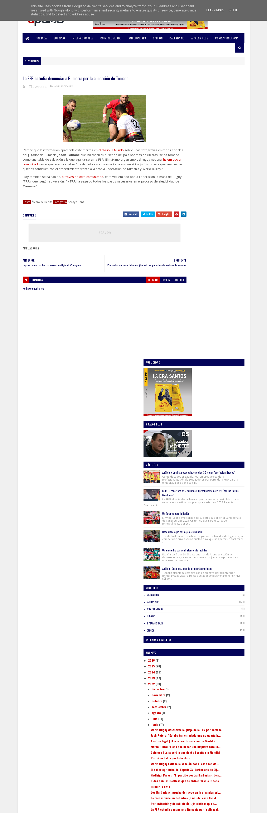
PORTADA (41, 38)
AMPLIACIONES (137, 38)
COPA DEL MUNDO (111, 38)
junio (189, 468)
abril (189, 629)
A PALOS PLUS (199, 38)
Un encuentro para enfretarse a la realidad (219, 283)
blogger (137, 286)
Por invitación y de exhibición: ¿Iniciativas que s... (213, 587)
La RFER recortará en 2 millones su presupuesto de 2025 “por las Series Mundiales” (216, 217)
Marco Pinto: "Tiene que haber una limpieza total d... (214, 502)
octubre (191, 444)
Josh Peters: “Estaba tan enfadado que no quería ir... (213, 484)
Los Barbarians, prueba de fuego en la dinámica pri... (210, 569)
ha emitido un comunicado (67, 164)
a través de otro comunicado (82, 182)
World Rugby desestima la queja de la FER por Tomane (212, 475)
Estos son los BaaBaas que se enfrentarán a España (214, 554)
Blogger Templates (78, 807)
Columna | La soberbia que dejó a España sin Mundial (214, 511)
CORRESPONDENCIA (227, 38)
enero (190, 647)
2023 (186, 421)
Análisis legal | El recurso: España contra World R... (212, 493)
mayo (189, 624)
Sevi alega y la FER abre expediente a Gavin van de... (213, 615)
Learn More (215, 10)
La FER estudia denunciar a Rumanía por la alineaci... (213, 596)
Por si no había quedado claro (205, 519)
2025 (186, 409)
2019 (185, 666)
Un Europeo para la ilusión (210, 240)
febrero (191, 641)
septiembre (194, 450)
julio (189, 462)
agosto (191, 456)
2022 (186, 427)
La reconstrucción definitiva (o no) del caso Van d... (214, 578)
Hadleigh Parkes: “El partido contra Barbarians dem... (208, 545)
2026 (186, 403)
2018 (185, 672)
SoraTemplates (42, 807)
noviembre (193, 438)
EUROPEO (59, 38)
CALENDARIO (177, 38)
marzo (190, 635)
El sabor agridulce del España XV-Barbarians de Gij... (214, 536)
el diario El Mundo (111, 150)
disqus (150, 286)
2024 (186, 415)
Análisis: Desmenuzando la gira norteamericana (213, 306)
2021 (185, 654)
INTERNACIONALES (83, 38)
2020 (186, 660)
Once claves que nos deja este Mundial (217, 262)
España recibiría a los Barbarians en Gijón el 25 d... (214, 606)
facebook (163, 286)
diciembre (193, 432)
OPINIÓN (158, 38)
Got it (232, 10)
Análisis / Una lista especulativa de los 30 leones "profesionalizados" (219, 190)
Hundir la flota (194, 561)
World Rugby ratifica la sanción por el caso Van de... (213, 526)
